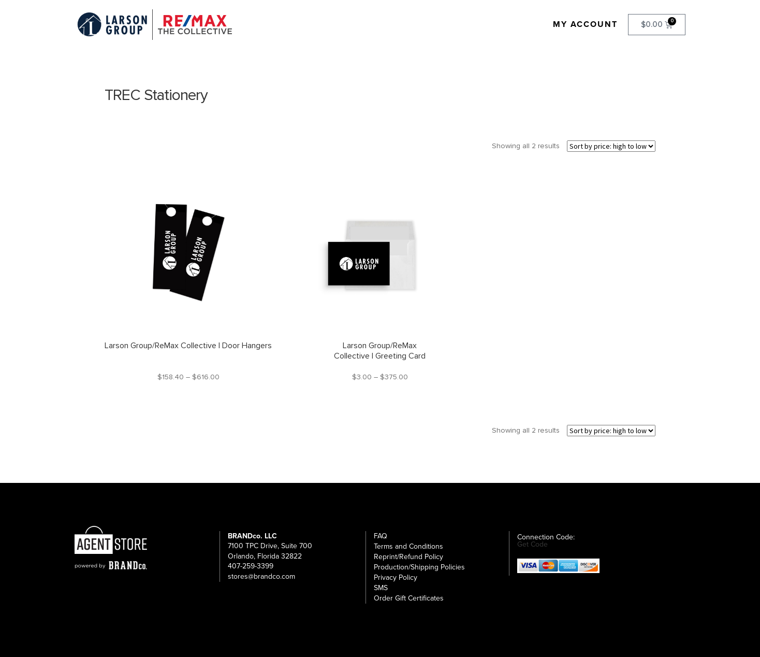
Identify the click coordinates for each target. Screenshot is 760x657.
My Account (585, 24)
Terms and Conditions (408, 546)
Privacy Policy (395, 577)
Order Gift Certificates (409, 598)
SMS (381, 587)
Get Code (532, 544)
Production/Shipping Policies (419, 567)
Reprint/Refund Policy (408, 556)
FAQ (380, 536)
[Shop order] (611, 146)
